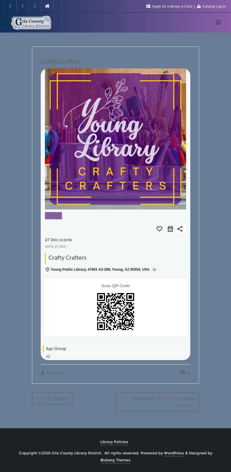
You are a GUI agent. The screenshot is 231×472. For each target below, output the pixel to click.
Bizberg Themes (115, 460)
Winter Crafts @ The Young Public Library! (163, 402)
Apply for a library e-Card (169, 6)
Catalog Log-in (211, 6)
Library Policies (114, 441)
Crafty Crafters (54, 398)
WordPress (174, 452)
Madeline (52, 373)
